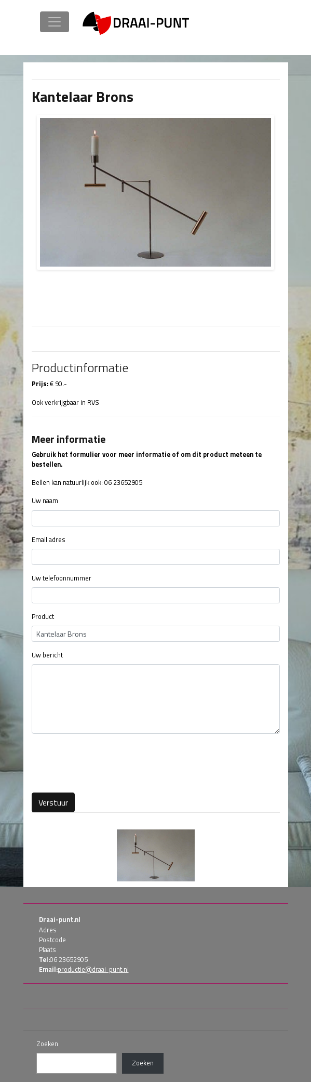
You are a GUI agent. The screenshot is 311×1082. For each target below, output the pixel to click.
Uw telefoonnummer (61, 578)
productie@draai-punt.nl (93, 969)
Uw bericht (47, 655)
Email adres (48, 540)
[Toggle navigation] (54, 21)
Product (43, 617)
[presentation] (111, 762)
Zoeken (47, 1044)
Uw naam (45, 501)
